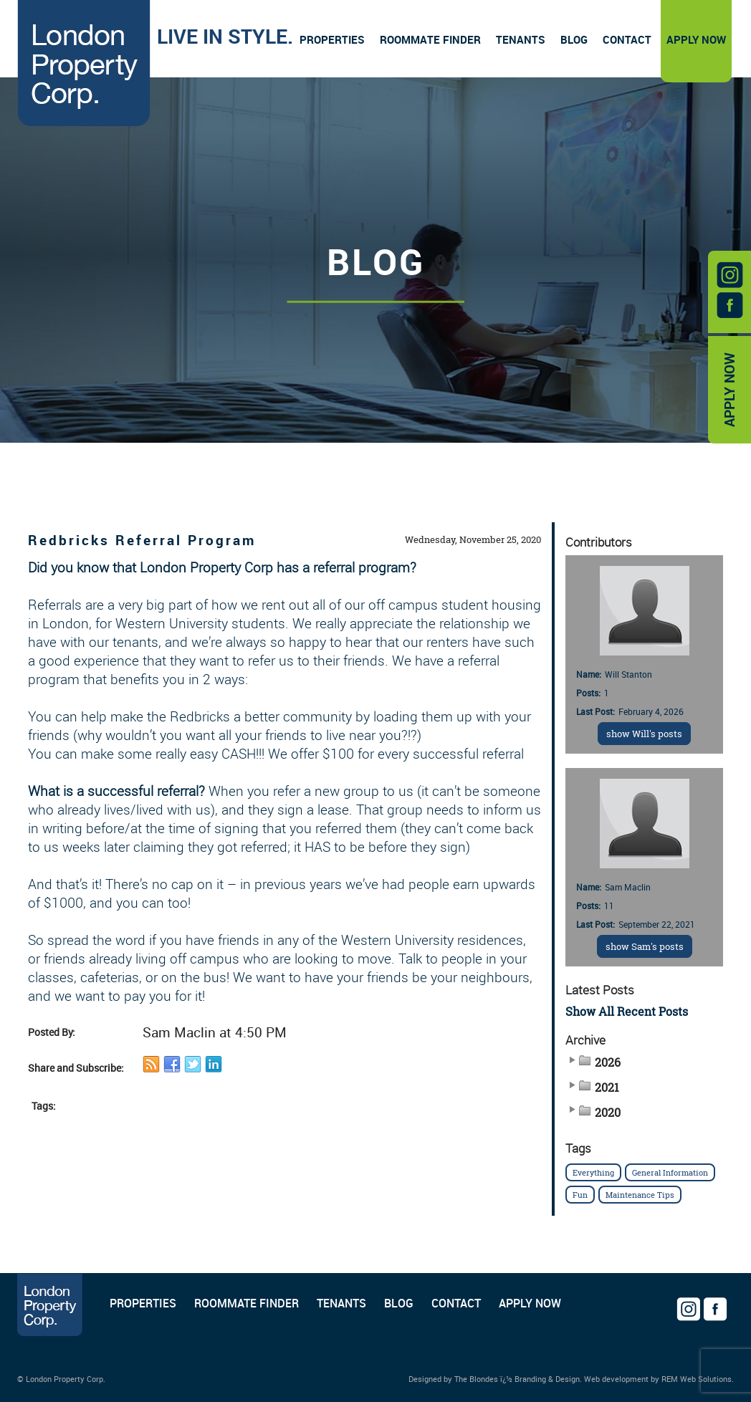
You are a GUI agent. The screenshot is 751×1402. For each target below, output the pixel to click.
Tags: (44, 1106)
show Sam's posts (645, 946)
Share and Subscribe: (76, 1068)
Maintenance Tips (640, 1194)
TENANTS (341, 1303)
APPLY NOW (729, 389)
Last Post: (595, 711)
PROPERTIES (143, 1303)
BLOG (398, 1303)
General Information (670, 1172)
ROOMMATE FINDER (246, 1303)
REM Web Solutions (696, 1378)
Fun (580, 1194)
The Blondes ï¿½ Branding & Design (517, 1378)
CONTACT (456, 1303)
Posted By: (51, 1032)
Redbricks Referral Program (142, 540)
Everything (593, 1172)
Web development (616, 1378)
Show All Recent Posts (626, 1011)
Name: (588, 674)
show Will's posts (644, 733)
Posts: (588, 692)
